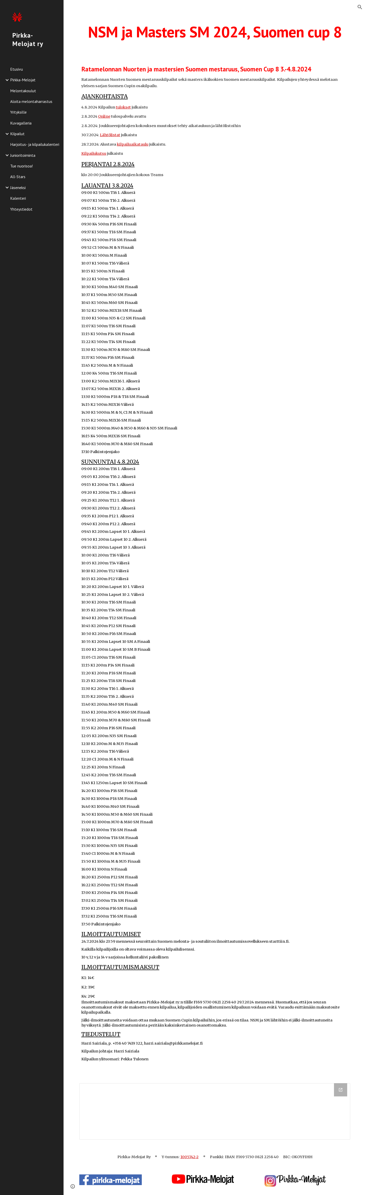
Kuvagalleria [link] (21, 123)
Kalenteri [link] (18, 198)
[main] (214, 31)
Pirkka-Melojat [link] (23, 79)
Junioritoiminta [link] (22, 155)
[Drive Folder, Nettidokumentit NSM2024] (214, 1111)
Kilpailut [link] (17, 133)
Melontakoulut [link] (23, 90)
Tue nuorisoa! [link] (21, 165)
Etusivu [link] (16, 69)
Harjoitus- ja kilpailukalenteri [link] (34, 144)
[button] (360, 7)
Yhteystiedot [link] (21, 209)
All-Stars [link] (17, 176)
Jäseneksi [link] (18, 187)
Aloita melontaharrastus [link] (31, 101)
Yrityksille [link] (18, 112)
